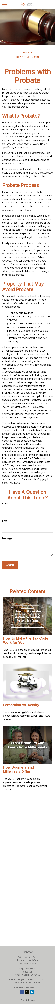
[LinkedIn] (32, 992)
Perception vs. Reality (21, 705)
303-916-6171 (31, 960)
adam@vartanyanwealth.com (27, 987)
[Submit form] (10, 565)
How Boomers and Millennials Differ (18, 769)
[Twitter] (27, 992)
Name (5, 503)
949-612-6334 (31, 957)
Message (7, 538)
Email (5, 520)
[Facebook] (22, 992)
